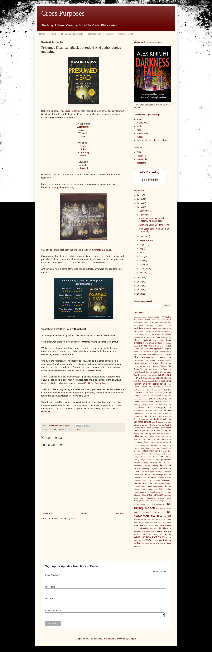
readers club (149, 474)
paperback (53, 430)
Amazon (83, 130)
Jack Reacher (151, 416)
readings (159, 475)
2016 (139, 282)
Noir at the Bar (165, 451)
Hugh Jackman (153, 410)
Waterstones (83, 127)
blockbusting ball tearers (143, 337)
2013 (139, 294)
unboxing (77, 430)
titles (152, 522)
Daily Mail (148, 369)
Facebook (141, 156)
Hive (83, 136)
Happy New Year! (140, 407)
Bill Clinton (166, 334)
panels (156, 460)
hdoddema (111, 639)
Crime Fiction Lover (98, 383)
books (144, 346)
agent (145, 323)
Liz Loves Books (93, 370)
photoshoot (138, 466)
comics (168, 360)
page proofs (146, 460)
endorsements (139, 390)
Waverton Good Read (143, 534)
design (154, 375)
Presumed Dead (65, 430)
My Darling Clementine (159, 445)
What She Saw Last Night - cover (154, 225)
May (142, 256)
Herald (168, 407)
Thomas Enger (143, 522)
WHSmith (83, 133)
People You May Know (162, 463)
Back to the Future (147, 331)
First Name (50, 587)
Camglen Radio (144, 355)
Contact (109, 34)
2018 (139, 207)
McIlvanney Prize (141, 442)
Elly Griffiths (154, 387)
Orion (161, 456)
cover (151, 363)
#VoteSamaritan (154, 317)
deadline (156, 372)
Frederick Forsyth (153, 396)
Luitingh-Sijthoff (158, 428)
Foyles (144, 396)
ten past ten (146, 501)
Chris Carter (150, 360)
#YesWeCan (166, 317)
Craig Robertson (163, 363)
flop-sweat (159, 393)
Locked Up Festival (163, 425)
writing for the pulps (149, 543)
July (142, 248)
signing (167, 486)
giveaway (162, 398)
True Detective (140, 525)
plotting (155, 466)
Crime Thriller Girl (162, 366)
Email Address (52, 575)
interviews (138, 416)
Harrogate (160, 407)
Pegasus (148, 462)
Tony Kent (167, 522)
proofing (145, 469)
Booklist (137, 346)
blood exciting (166, 337)
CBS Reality (160, 357)
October (144, 236)
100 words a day (142, 320)
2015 (139, 286)
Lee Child (138, 422)
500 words (161, 320)
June (142, 252)
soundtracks (155, 492)
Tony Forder (68, 354)
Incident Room (156, 413)
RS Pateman (154, 480)
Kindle (83, 146)
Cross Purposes (63, 13)
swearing (160, 498)
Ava (159, 328)
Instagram (100, 250)
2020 (139, 199)
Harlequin (151, 408)
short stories (158, 486)
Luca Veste (146, 428)
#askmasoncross (140, 317)
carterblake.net (147, 357)
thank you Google (157, 501)
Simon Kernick (140, 489)
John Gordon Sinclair (143, 419)
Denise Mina (165, 372)
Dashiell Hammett (145, 372)
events (167, 389)
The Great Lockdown (155, 505)
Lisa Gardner (157, 422)
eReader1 (149, 390)
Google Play (83, 152)
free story (163, 396)
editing (163, 384)
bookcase (167, 343)
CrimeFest (139, 369)
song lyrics (144, 492)
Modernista (145, 445)
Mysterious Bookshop (159, 448)
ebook (150, 381)
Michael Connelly (155, 442)
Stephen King (140, 495)
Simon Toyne (153, 489)
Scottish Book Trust (143, 483)
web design (158, 534)
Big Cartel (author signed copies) (152, 140)
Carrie (162, 355)
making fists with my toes (145, 434)
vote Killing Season (149, 531)
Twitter (140, 152)
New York (154, 451)
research (144, 478)
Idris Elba (145, 413)
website (167, 534)
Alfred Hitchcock (165, 323)
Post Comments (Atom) (64, 518)
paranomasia (139, 463)
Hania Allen (153, 405)
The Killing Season (152, 506)
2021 (139, 195)
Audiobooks (139, 328)
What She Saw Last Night (149, 537)
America (160, 326)
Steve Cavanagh (155, 495)
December (145, 211)
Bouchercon (159, 346)
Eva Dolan (158, 390)
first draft (149, 393)
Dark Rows (157, 369)
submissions (150, 498)
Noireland (137, 454)
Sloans (136, 492)
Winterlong (165, 540)
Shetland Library (140, 486)
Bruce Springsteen (156, 349)
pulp (142, 472)
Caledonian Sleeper (150, 352)
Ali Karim (138, 326)
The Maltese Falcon (163, 509)
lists (165, 422)
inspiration (167, 413)
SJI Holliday (165, 489)
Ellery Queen (140, 387)
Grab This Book (81, 395)
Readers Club (94, 34)
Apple (169, 326)
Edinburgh (157, 381)
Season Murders (159, 483)
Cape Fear (154, 355)
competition (140, 363)
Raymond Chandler (163, 472)
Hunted (163, 410)
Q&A (147, 472)
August (143, 244)
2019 (139, 203)
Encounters (166, 387)
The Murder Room (147, 512)
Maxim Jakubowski (162, 439)
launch (163, 419)
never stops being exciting (61, 187)
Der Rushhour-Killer (142, 375)
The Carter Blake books (72, 34)
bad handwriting (161, 331)
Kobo (83, 149)
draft (135, 381)
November (145, 215)
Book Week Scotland (152, 343)
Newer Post (47, 513)
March (143, 264)
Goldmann (144, 402)
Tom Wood (158, 522)
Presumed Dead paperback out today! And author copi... (153, 219)
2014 (139, 290)
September (145, 240)
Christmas (160, 360)
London (137, 428)
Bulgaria (168, 349)
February (144, 268)
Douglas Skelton (163, 378)
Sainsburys (166, 481)
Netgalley (146, 451)
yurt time (137, 546)
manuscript (161, 434)
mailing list (166, 431)
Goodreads (142, 159)
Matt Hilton (147, 439)
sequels (168, 483)
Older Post (119, 513)
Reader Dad (138, 475)
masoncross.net (125, 34)
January (144, 272)
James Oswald (165, 416)
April (142, 260)
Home (42, 34)
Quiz (152, 472)
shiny (149, 486)
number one (166, 454)
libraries (147, 422)
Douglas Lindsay (149, 378)
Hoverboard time (140, 410)
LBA (169, 419)
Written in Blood (164, 543)
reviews (152, 477)
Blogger (132, 639)
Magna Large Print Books (150, 431)
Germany (151, 399)
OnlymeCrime (152, 457)
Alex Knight (152, 322)
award (163, 328)
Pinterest (147, 466)
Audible (83, 165)
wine (156, 540)
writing (137, 543)
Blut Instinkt (158, 340)
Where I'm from (53, 610)
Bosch (151, 346)
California (162, 352)
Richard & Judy (164, 478)
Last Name (50, 598)
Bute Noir (138, 352)
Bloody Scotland (142, 340)
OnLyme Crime (140, 457)
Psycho (154, 469)
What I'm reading (150, 172)
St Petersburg (165, 492)
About (53, 34)
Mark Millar (160, 436)
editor (169, 384)
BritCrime (144, 349)
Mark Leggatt (150, 436)
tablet (169, 498)
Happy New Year (164, 405)
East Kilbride (142, 381)
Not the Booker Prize (151, 454)
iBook (83, 155)
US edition (163, 528)
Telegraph (137, 501)
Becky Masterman (153, 334)
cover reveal (70, 111)
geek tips (143, 399)
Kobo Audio (83, 168)
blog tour (156, 337)
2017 (139, 277)
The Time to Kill (161, 516)
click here (107, 174)
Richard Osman (140, 480)
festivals (138, 392)
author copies (151, 328)
